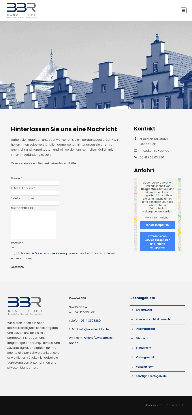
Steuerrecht (143, 348)
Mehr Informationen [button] (157, 218)
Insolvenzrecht (145, 329)
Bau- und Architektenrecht (153, 319)
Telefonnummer (22, 198)
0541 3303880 (91, 321)
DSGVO (17, 244)
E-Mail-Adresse (23, 188)
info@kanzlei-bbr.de (94, 330)
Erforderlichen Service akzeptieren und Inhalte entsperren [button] (157, 242)
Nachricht (18, 208)
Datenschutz (175, 405)
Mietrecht (142, 339)
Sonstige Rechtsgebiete (151, 376)
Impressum (154, 405)
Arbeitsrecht (144, 310)
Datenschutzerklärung (51, 253)
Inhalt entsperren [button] (157, 225)
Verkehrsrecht (145, 367)
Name (16, 179)
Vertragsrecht (145, 357)
